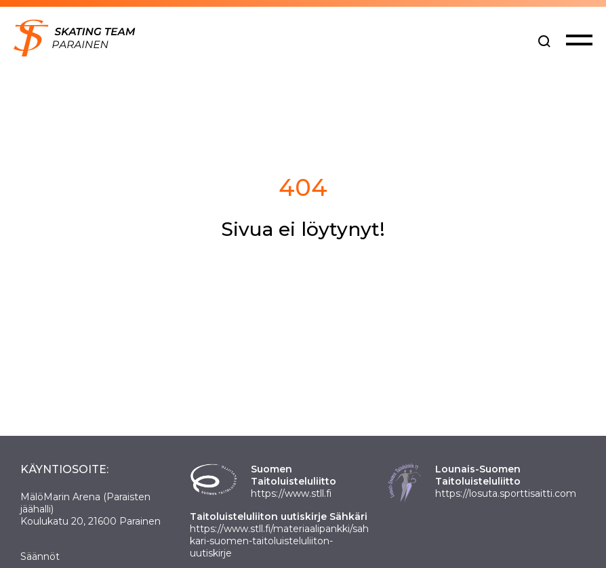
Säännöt (40, 556)
